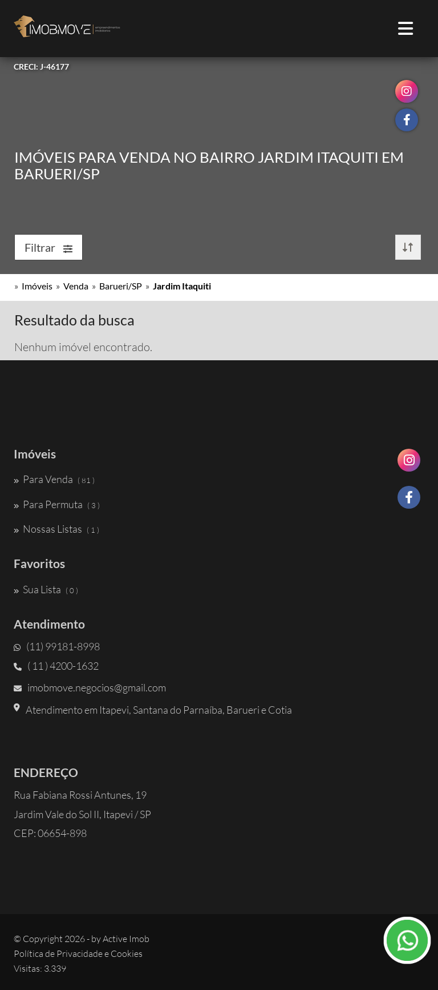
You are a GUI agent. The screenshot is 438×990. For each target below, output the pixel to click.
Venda (75, 285)
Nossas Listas (56, 528)
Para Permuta (57, 504)
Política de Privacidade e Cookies (78, 953)
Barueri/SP (120, 285)
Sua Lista (46, 589)
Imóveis (37, 285)
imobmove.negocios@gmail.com (90, 687)
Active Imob (126, 938)
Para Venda (54, 479)
